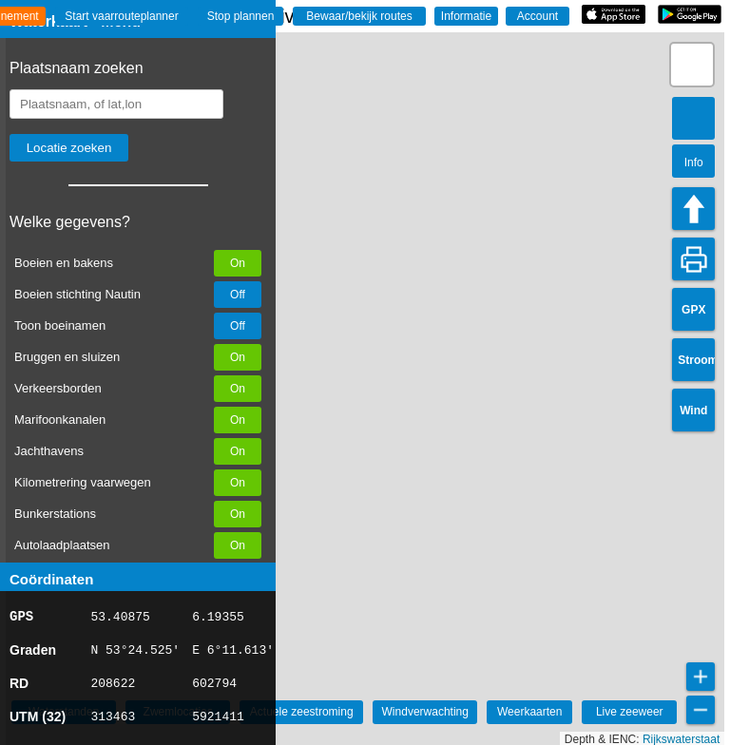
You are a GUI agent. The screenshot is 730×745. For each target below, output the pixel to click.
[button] (692, 65)
